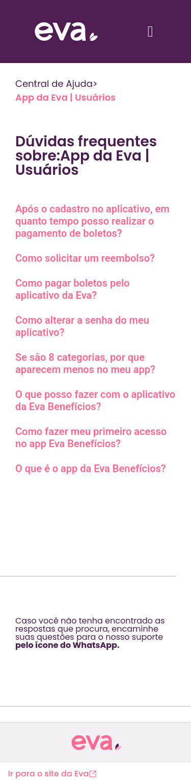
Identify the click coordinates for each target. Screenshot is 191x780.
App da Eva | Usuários (65, 97)
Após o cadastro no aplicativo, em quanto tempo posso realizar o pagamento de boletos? (92, 221)
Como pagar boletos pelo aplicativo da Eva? (72, 289)
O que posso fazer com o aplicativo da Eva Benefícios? (95, 400)
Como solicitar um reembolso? (85, 258)
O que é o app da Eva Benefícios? (90, 468)
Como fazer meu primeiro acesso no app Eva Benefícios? (91, 437)
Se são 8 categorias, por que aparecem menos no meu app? (85, 363)
